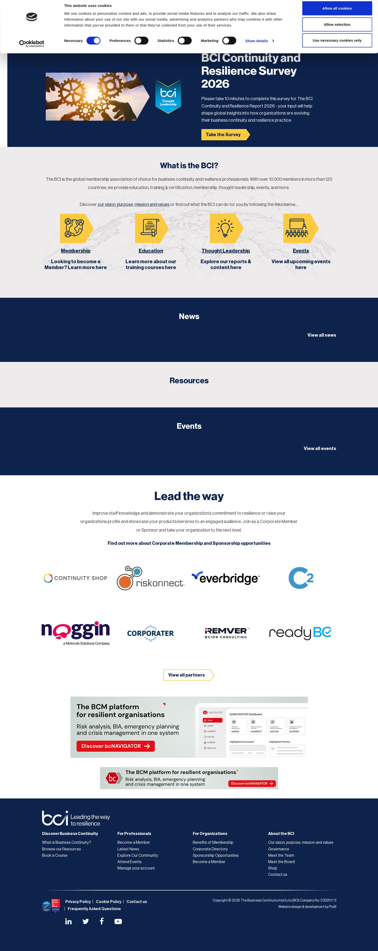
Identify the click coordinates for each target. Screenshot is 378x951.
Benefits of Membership (213, 842)
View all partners (186, 675)
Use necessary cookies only (337, 45)
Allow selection (337, 29)
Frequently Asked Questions (94, 909)
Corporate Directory (210, 849)
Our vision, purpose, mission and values (300, 842)
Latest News (128, 849)
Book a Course (55, 855)
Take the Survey (223, 134)
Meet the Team (281, 855)
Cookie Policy (108, 902)
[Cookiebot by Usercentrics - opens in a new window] (31, 48)
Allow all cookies (337, 13)
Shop (272, 868)
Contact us (277, 875)
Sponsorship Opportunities (216, 855)
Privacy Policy (78, 902)
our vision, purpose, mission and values (134, 204)
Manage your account (136, 868)
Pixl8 (332, 907)
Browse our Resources (61, 849)
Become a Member (133, 842)
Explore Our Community (137, 855)
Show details (256, 45)
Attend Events (129, 862)
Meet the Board (281, 862)
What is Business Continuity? (66, 842)
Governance (278, 849)
